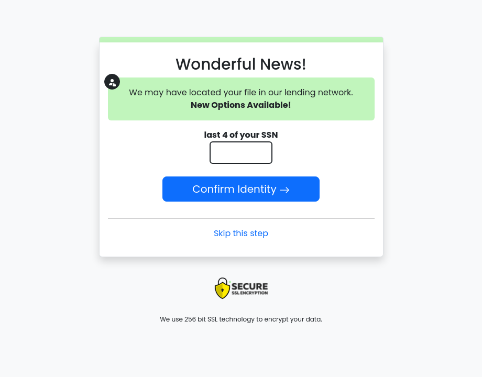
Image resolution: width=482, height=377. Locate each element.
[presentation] (241, 288)
